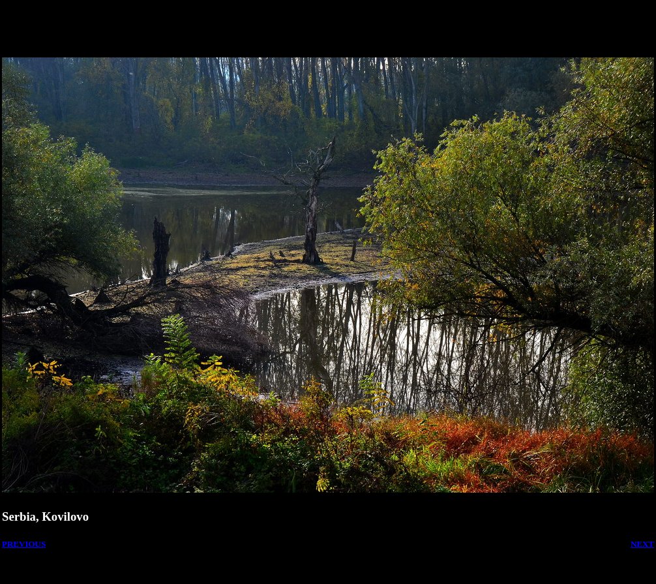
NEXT (642, 544)
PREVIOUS (24, 544)
